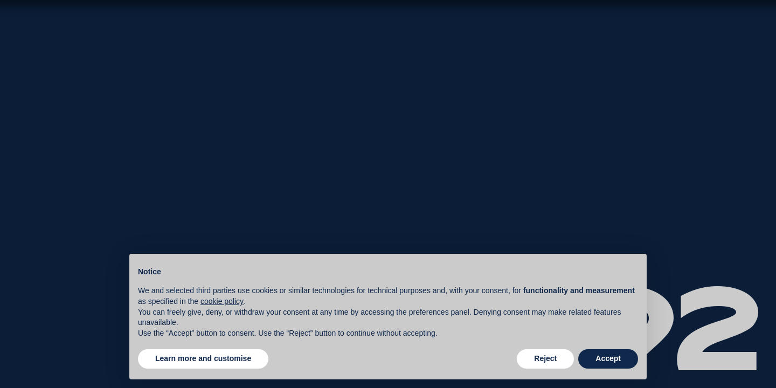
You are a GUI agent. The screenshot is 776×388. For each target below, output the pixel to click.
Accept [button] (608, 358)
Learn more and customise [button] (203, 358)
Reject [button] (545, 358)
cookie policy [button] (222, 301)
